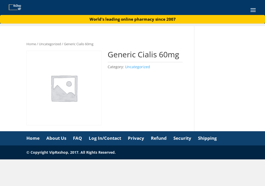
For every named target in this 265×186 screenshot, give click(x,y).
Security (182, 138)
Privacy (136, 138)
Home (31, 44)
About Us (56, 138)
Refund (159, 138)
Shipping (207, 138)
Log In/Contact (105, 138)
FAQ (77, 138)
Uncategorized (50, 44)
